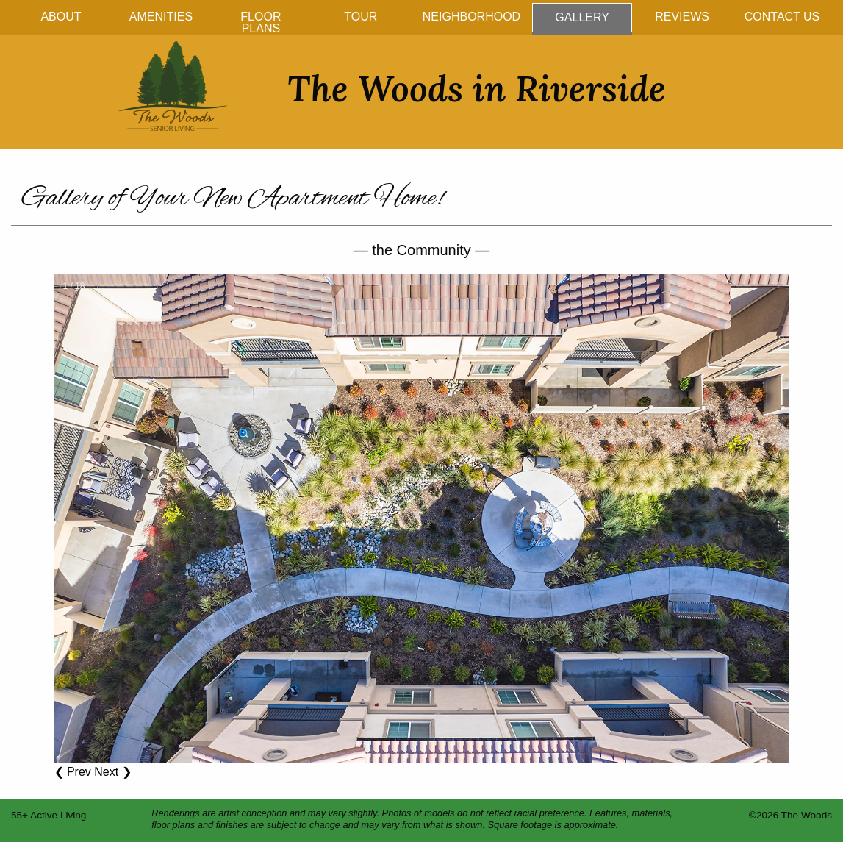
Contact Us (782, 16)
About (60, 16)
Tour (360, 16)
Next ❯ (112, 772)
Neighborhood (471, 16)
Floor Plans (260, 22)
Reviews (682, 16)
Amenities (161, 16)
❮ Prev (72, 772)
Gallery (582, 17)
